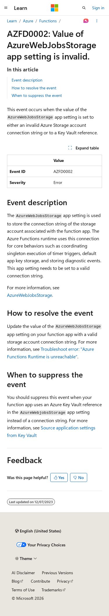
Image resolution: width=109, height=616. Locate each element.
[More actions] (97, 21)
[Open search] (84, 8)
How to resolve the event (34, 88)
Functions (48, 21)
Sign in (98, 7)
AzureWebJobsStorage (29, 295)
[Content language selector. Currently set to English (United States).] (38, 531)
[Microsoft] (54, 8)
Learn (12, 21)
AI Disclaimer (23, 572)
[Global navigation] (6, 8)
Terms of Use (23, 589)
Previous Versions (57, 572)
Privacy (63, 581)
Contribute (40, 581)
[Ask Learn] (86, 21)
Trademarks (52, 589)
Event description (27, 80)
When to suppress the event (37, 95)
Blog (15, 581)
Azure (28, 21)
